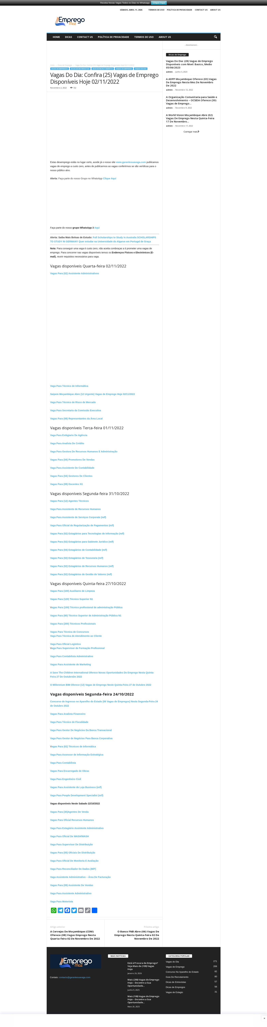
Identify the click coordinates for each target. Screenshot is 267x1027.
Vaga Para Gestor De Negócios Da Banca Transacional (81, 730)
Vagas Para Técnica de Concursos (69, 631)
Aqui (97, 227)
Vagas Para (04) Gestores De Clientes (71, 476)
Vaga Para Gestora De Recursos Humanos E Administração (83, 451)
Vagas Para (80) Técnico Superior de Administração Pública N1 (85, 615)
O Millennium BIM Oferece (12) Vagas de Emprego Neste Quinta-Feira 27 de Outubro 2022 (100, 684)
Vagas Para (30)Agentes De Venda (69, 811)
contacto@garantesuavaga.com (74, 977)
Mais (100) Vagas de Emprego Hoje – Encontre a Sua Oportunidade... (143, 999)
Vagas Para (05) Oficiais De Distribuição (72, 852)
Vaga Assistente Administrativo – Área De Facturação (80, 877)
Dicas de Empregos (65, 65)
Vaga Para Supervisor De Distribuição (71, 844)
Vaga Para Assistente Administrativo (71, 893)
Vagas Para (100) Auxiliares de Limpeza (72, 591)
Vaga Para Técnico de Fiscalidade (69, 722)
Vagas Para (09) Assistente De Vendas (71, 885)
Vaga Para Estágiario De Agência (68, 435)
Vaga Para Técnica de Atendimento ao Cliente (76, 636)
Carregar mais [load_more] (191, 131)
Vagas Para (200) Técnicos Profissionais (73, 623)
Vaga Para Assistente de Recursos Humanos (75, 509)
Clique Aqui (159, 3)
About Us (215, 9)
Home (56, 37)
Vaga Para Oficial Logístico (65, 644)
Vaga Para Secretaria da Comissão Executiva (75, 410)
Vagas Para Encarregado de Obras (69, 771)
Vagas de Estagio (174, 992)
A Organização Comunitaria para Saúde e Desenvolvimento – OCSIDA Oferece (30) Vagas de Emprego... (191, 100)
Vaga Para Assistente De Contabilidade (72, 467)
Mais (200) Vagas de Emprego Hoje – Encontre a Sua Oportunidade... (143, 982)
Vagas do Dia (140, 69)
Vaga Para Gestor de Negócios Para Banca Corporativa (81, 738)
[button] (215, 37)
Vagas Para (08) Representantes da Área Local (76, 418)
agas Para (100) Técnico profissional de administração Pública (87, 607)
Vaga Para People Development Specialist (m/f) (76, 795)
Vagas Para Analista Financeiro (67, 714)
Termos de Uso (156, 9)
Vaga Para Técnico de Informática (69, 386)
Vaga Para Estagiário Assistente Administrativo (77, 828)
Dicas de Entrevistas (80, 69)
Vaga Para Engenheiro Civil (65, 779)
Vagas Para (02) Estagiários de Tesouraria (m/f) (76, 558)
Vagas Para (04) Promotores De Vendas (72, 459)
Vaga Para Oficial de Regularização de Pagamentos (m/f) (82, 525)
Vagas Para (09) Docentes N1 (66, 484)
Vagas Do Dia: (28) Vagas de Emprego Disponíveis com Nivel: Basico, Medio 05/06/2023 (189, 64)
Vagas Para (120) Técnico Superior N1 (71, 599)
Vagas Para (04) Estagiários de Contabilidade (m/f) (78, 549)
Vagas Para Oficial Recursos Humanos (72, 820)
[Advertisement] (104, 50)
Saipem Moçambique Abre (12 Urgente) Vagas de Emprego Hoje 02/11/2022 (92, 394)
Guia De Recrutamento (103, 69)
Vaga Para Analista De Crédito (67, 443)
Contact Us (201, 9)
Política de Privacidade (179, 9)
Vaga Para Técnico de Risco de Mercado (73, 402)
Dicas (68, 37)
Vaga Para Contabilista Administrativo (71, 656)
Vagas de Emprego (124, 69)
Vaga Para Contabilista (63, 762)
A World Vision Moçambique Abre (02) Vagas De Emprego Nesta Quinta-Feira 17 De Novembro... (190, 118)
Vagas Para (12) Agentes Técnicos (69, 501)
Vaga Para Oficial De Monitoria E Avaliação (74, 860)
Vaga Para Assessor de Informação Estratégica (76, 754)
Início (52, 65)
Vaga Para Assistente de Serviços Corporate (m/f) (78, 517)
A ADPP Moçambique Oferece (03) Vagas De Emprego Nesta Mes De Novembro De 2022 (191, 82)
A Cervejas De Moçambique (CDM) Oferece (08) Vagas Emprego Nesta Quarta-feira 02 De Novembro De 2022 (75, 935)
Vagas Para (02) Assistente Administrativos (74, 273)
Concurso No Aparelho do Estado (182, 972)
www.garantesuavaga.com (131, 162)
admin (169, 71)
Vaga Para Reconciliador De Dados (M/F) (73, 869)
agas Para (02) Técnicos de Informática (74, 746)
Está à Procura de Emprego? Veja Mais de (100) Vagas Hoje (143, 966)
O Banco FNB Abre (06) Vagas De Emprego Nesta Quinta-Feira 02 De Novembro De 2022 (136, 935)
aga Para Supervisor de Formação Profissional (78, 648)
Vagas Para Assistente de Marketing (70, 664)
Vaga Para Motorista (61, 901)
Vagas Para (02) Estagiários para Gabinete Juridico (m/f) (82, 541)
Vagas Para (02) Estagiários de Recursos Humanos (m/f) (82, 566)
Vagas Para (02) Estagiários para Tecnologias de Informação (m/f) (87, 533)
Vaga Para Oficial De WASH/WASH (69, 836)
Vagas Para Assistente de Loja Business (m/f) (76, 787)
